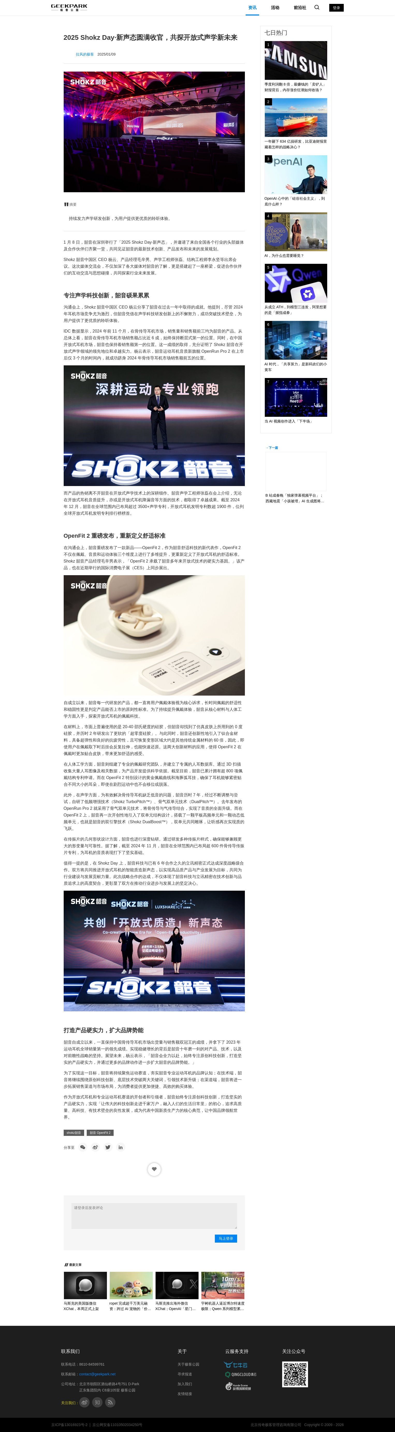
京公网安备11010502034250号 (117, 1425)
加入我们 (185, 1384)
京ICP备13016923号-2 (69, 1425)
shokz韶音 (74, 1133)
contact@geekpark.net (97, 1374)
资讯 (252, 7)
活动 (275, 7)
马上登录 (226, 1238)
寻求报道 (185, 1374)
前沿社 (300, 7)
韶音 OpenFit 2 (100, 1133)
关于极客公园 (188, 1364)
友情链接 (185, 1394)
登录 (336, 8)
